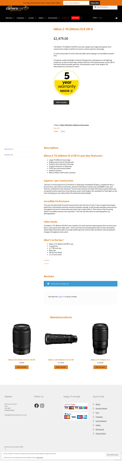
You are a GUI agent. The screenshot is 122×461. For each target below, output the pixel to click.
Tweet (56, 131)
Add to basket (61, 102)
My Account (100, 429)
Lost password (101, 421)
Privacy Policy (101, 433)
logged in (61, 296)
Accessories (54, 18)
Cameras (21, 18)
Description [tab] (9, 149)
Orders (98, 425)
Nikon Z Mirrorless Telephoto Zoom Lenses (74, 125)
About (98, 404)
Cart (97, 412)
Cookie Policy (39, 457)
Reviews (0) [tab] (9, 155)
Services (10, 18)
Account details (101, 408)
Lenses (32, 18)
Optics (42, 18)
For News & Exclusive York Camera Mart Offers (42, 3)
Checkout (99, 417)
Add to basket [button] (21, 367)
